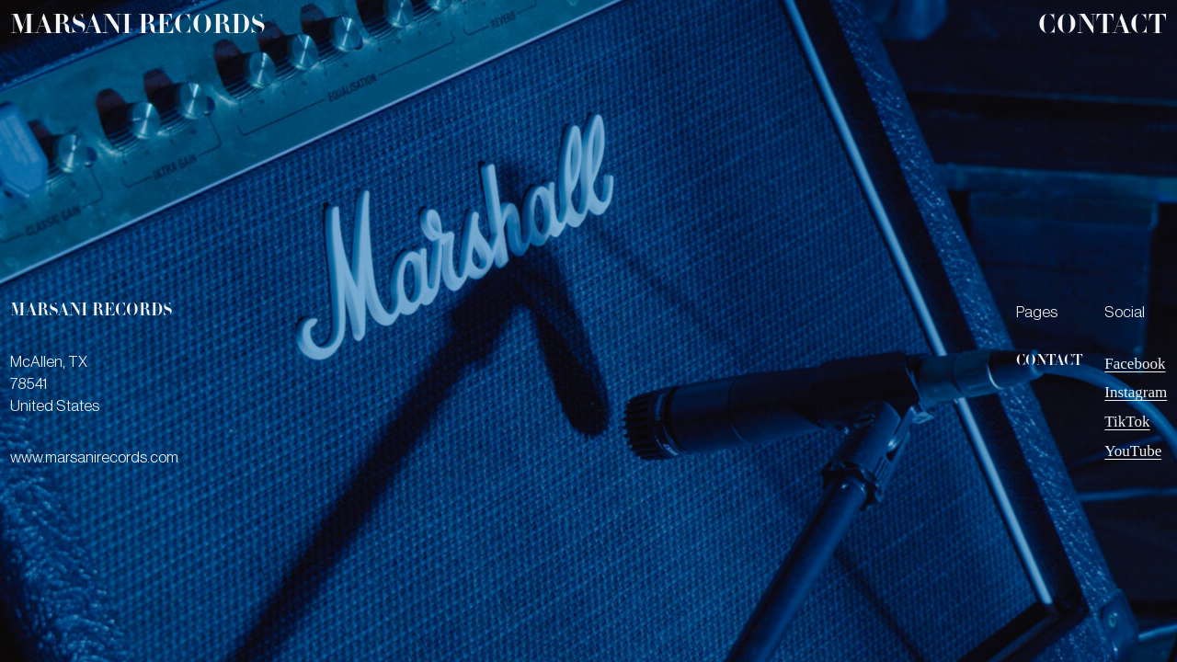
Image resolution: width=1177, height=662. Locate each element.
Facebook (1134, 363)
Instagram (1135, 392)
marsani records (137, 27)
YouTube (1132, 451)
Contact (1102, 27)
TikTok (1126, 421)
